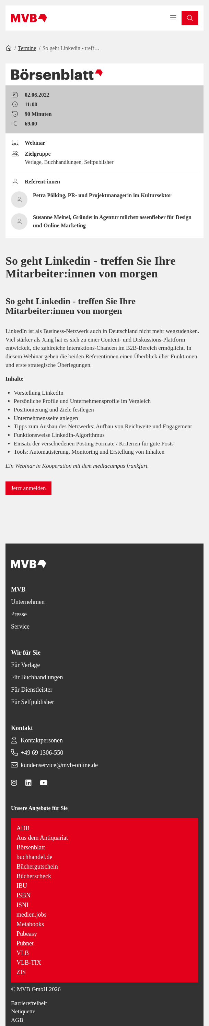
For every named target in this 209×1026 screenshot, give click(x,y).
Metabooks (30, 924)
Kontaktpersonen (42, 740)
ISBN (23, 895)
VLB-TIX (28, 962)
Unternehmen (28, 601)
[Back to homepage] (29, 18)
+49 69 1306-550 (42, 752)
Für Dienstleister (31, 689)
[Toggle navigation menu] (173, 18)
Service (20, 626)
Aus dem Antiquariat (42, 837)
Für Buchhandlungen (37, 677)
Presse (19, 614)
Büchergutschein (37, 866)
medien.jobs (31, 914)
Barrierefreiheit (29, 1003)
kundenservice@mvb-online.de (59, 765)
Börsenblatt (30, 847)
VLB (22, 953)
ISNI (22, 905)
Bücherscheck (33, 876)
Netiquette (23, 1011)
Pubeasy (26, 933)
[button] (190, 18)
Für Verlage (25, 664)
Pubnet (25, 943)
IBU (21, 885)
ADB (23, 828)
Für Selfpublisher (32, 702)
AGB (17, 1020)
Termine (27, 48)
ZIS (21, 972)
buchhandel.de (34, 857)
